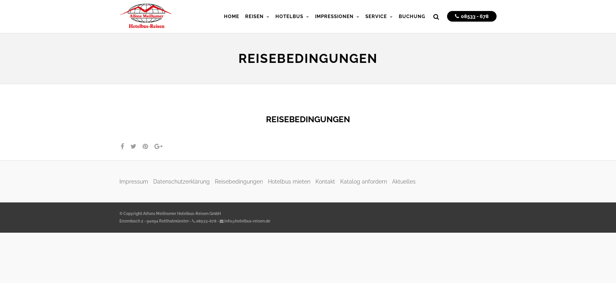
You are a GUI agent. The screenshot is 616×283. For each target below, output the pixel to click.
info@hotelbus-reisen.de (245, 221)
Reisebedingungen (239, 181)
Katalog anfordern (363, 181)
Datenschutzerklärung (181, 181)
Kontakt (325, 181)
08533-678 (204, 221)
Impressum (133, 181)
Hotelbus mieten (289, 181)
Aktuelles (404, 181)
